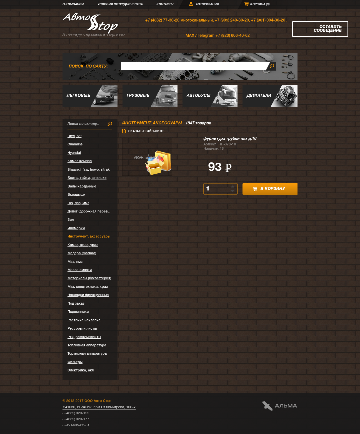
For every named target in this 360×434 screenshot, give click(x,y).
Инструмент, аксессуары (89, 236)
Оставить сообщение (328, 29)
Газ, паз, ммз (78, 203)
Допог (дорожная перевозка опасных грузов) (106, 211)
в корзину (269, 189)
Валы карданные (82, 186)
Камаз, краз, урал (83, 245)
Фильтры (75, 362)
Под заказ (76, 303)
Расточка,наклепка (84, 320)
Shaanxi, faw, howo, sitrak (89, 169)
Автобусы (198, 96)
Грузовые (138, 96)
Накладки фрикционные (88, 295)
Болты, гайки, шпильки (87, 178)
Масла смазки (80, 270)
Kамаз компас (80, 161)
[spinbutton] (218, 189)
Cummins (75, 144)
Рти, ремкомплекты (84, 337)
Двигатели (259, 96)
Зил (71, 220)
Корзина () (260, 4)
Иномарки (76, 228)
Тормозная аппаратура (87, 353)
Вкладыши (76, 194)
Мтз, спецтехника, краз (88, 287)
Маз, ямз (75, 262)
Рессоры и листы (82, 328)
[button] (233, 186)
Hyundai (74, 153)
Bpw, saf (75, 136)
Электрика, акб (81, 370)
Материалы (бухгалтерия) (89, 278)
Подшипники (78, 312)
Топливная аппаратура (87, 345)
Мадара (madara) (82, 253)
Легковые (78, 96)
